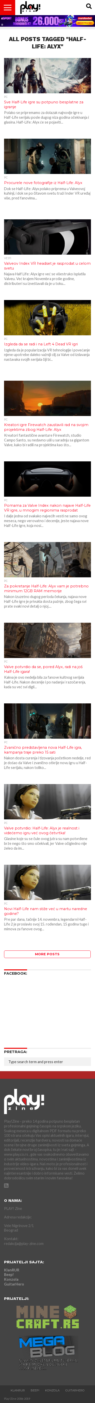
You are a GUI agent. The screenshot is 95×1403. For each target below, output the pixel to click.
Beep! (9, 1274)
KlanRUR (11, 1270)
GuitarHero (14, 1284)
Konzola (11, 1279)
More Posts (47, 954)
